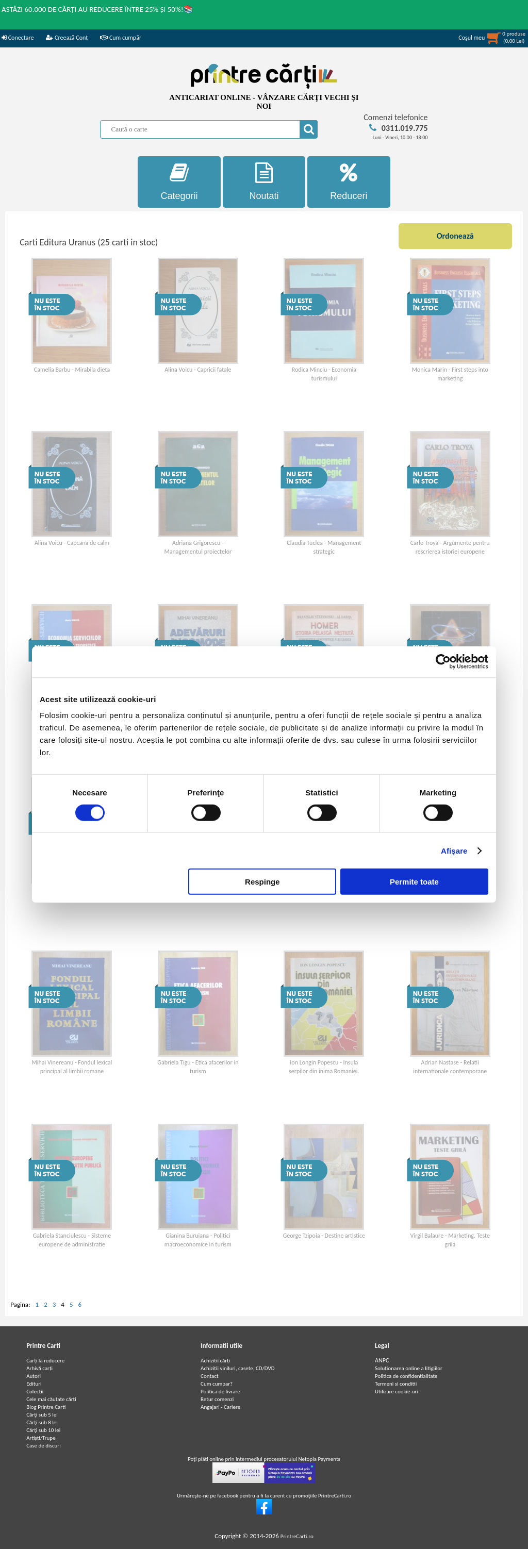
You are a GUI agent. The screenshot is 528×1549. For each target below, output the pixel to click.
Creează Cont (67, 37)
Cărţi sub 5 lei (42, 1414)
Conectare (18, 37)
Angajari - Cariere (220, 1407)
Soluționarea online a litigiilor (408, 1368)
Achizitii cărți (215, 1360)
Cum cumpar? (217, 1383)
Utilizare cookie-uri (396, 1391)
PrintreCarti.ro (297, 1536)
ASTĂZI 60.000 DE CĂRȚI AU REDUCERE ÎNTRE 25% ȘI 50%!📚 (97, 9)
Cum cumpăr (120, 37)
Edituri (33, 1383)
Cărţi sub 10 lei (43, 1430)
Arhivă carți (39, 1368)
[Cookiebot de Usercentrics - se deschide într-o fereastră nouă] (443, 661)
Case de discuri (43, 1445)
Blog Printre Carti (45, 1407)
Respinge (262, 881)
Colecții (34, 1391)
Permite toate (414, 881)
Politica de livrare (220, 1391)
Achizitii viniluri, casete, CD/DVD (237, 1368)
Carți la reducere (45, 1360)
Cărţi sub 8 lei (42, 1422)
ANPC (382, 1360)
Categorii (179, 181)
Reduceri (348, 181)
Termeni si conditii (396, 1383)
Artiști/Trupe (40, 1438)
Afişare (454, 850)
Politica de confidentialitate (406, 1376)
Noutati (264, 181)
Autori (33, 1376)
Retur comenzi (217, 1399)
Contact (210, 1376)
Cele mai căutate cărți (51, 1399)
